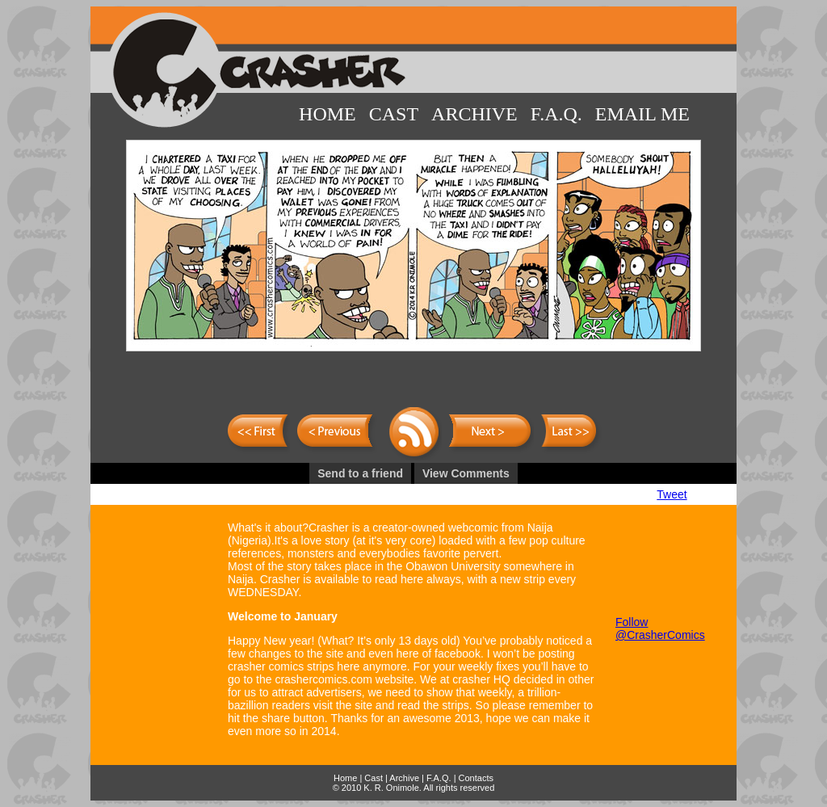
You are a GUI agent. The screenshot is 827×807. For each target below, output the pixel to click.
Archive (474, 113)
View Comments (466, 473)
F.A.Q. (556, 113)
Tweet (671, 494)
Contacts (476, 778)
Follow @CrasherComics (660, 628)
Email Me (642, 113)
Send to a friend (360, 473)
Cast (393, 113)
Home (327, 113)
